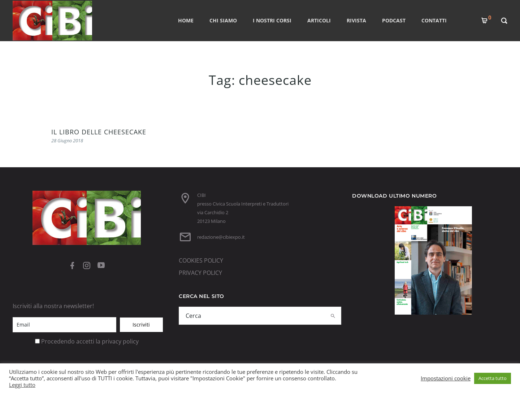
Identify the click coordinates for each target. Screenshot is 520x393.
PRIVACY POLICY (200, 273)
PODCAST (394, 20)
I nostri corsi (272, 20)
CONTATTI (434, 20)
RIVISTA (356, 20)
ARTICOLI (319, 20)
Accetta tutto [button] (492, 378)
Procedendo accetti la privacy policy (90, 341)
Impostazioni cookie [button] (446, 378)
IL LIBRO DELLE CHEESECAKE (98, 132)
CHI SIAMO (223, 20)
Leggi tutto (22, 384)
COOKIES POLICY (201, 260)
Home (186, 20)
